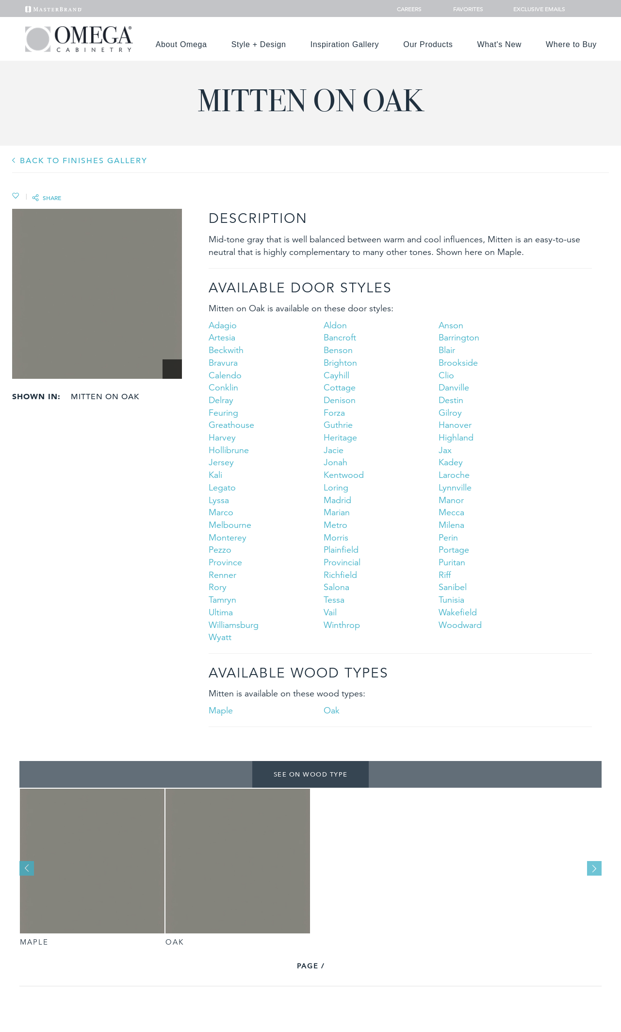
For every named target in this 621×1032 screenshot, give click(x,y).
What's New (499, 44)
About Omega (181, 44)
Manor (451, 500)
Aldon (335, 325)
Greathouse (231, 424)
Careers (410, 9)
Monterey (227, 537)
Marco (221, 512)
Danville (454, 387)
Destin (451, 400)
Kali (215, 474)
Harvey (222, 437)
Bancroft (340, 337)
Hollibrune (229, 450)
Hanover (455, 424)
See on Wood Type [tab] (311, 774)
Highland (456, 437)
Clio (446, 375)
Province (225, 562)
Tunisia (451, 599)
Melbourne (230, 524)
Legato (222, 487)
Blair (447, 349)
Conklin (223, 387)
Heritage (340, 437)
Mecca (451, 512)
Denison (340, 400)
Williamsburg (234, 624)
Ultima (221, 612)
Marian (337, 512)
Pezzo (220, 549)
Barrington (459, 337)
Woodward (460, 624)
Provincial (342, 562)
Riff (445, 574)
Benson (338, 349)
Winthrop (342, 624)
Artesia (222, 337)
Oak (332, 710)
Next (594, 868)
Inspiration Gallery (344, 44)
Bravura (223, 362)
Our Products (428, 44)
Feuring (223, 412)
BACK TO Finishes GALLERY (83, 161)
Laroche (454, 474)
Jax (445, 450)
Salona (336, 586)
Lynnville (455, 487)
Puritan (452, 562)
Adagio (223, 325)
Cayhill (336, 375)
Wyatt (220, 637)
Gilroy (450, 412)
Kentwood (344, 474)
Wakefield (458, 612)
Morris (336, 537)
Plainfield (341, 549)
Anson (451, 325)
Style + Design (258, 44)
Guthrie (338, 424)
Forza (334, 412)
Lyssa (219, 500)
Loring (336, 487)
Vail (330, 612)
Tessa (334, 599)
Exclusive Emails (534, 9)
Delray (221, 400)
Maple (221, 710)
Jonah (335, 462)
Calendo (225, 375)
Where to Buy (571, 44)
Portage (454, 549)
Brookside (458, 362)
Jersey (221, 462)
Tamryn (222, 599)
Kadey (451, 462)
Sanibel (453, 586)
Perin (448, 537)
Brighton (340, 362)
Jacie (333, 450)
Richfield (340, 574)
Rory (218, 586)
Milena (451, 524)
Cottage (340, 387)
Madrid (337, 500)
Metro (335, 524)
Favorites (464, 9)
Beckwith (226, 349)
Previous (26, 868)
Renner (222, 574)
